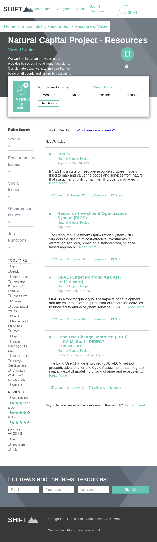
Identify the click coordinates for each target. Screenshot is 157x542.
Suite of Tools (18, 356)
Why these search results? (95, 130)
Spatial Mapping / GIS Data (17, 346)
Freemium (16, 444)
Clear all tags (102, 87)
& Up (19, 405)
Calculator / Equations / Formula (17, 286)
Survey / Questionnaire (17, 363)
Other (13, 331)
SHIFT (18, 9)
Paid (12, 449)
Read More (58, 183)
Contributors (42, 9)
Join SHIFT (129, 12)
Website (15, 384)
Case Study (17, 296)
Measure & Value (91, 26)
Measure (49, 95)
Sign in (126, 5)
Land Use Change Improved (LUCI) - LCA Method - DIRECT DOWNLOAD (92, 341)
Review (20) (76, 259)
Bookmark (99, 195)
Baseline (103, 95)
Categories (63, 9)
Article (13, 271)
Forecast (130, 95)
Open (56, 195)
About (80, 9)
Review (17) (76, 195)
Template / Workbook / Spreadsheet (16, 375)
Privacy (70, 530)
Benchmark (49, 103)
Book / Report (18, 276)
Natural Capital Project (73, 158)
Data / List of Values (18, 309)
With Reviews (18, 397)
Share (116, 195)
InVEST (64, 154)
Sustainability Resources (44, 26)
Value (76, 95)
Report (14, 336)
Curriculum (75, 519)
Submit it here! (134, 405)
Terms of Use (56, 530)
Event (13, 316)
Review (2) (75, 387)
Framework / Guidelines (18, 324)
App (12, 266)
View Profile (21, 49)
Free (13, 439)
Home (9, 26)
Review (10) (76, 319)
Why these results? (89, 530)
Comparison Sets (98, 519)
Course (14, 301)
